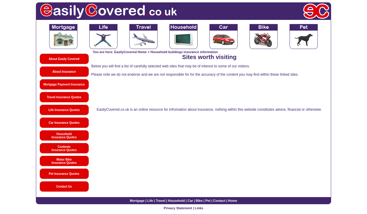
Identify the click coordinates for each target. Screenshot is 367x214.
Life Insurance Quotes (64, 110)
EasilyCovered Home (130, 52)
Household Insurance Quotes (64, 135)
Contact (219, 200)
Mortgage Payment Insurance (64, 84)
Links (199, 208)
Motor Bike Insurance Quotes (64, 161)
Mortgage (137, 200)
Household (176, 200)
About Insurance (64, 71)
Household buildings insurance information (184, 52)
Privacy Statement (178, 208)
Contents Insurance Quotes (64, 148)
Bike (199, 200)
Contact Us (64, 186)
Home (232, 200)
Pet (207, 200)
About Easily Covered (64, 59)
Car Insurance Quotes (64, 122)
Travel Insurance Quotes (64, 97)
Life (150, 200)
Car (190, 200)
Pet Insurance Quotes (64, 173)
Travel (160, 200)
